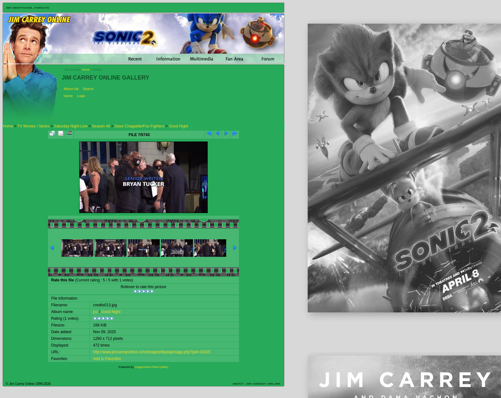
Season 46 (101, 126)
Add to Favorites (107, 358)
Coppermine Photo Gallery (151, 367)
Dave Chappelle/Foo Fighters (139, 126)
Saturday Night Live (71, 126)
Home (85, 69)
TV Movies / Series (33, 126)
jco (95, 312)
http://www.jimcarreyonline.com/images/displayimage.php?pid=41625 (151, 352)
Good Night (178, 126)
